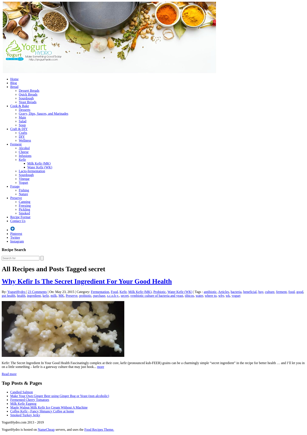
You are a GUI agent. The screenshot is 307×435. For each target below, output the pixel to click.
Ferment (16, 144)
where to (211, 295)
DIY (22, 136)
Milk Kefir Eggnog (23, 403)
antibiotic (210, 292)
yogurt (236, 295)
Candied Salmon (21, 392)
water (199, 295)
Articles (223, 292)
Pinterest (16, 233)
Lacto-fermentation (32, 171)
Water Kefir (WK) (39, 167)
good (299, 292)
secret (125, 295)
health (21, 295)
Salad (22, 121)
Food (114, 292)
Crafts (23, 133)
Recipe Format (20, 217)
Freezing (25, 205)
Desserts (24, 110)
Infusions (25, 156)
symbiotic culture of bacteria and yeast (156, 295)
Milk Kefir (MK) (39, 163)
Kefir (22, 159)
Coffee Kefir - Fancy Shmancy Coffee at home (42, 411)
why (221, 295)
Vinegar (24, 179)
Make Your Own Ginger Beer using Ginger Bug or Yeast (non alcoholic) (59, 396)
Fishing (24, 190)
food (291, 292)
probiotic (85, 295)
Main (22, 117)
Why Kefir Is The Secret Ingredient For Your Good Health (87, 281)
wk (228, 295)
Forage (15, 186)
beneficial (250, 292)
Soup (22, 125)
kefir (46, 295)
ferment (281, 292)
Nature (23, 194)
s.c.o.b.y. (113, 295)
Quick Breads (28, 94)
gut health (8, 295)
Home (14, 79)
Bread (14, 87)
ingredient (34, 295)
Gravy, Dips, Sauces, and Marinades (43, 113)
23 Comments (37, 292)
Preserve (16, 198)
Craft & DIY (19, 129)
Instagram (17, 241)
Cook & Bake (19, 106)
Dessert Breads (29, 90)
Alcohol (24, 148)
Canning (24, 202)
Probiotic (159, 292)
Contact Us (18, 221)
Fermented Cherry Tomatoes (29, 400)
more (100, 367)
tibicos (189, 295)
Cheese (24, 152)
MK (61, 295)
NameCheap (46, 429)
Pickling (24, 209)
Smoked (24, 213)
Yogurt (23, 182)
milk (54, 295)
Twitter (15, 237)
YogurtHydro (16, 292)
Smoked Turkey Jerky (25, 415)
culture (269, 292)
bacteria (236, 292)
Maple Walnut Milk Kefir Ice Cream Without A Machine (49, 407)
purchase (99, 295)
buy (260, 292)
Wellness (25, 140)
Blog (13, 83)
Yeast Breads (27, 102)
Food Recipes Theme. (99, 429)
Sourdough (26, 98)
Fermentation (100, 292)
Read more (9, 374)
